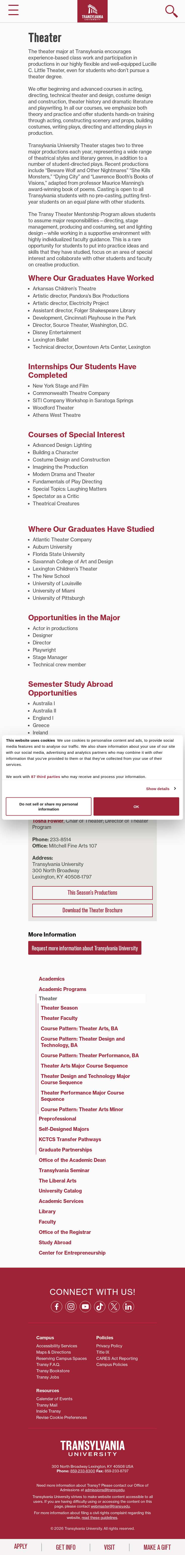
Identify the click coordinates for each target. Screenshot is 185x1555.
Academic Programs (62, 989)
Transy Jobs (47, 1377)
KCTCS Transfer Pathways (70, 1139)
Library (47, 1211)
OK (136, 806)
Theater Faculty (59, 1018)
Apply (20, 1546)
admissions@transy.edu (105, 1490)
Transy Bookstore (53, 1370)
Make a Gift (157, 1547)
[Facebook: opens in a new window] (56, 1306)
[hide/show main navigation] (13, 10)
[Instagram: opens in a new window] (71, 1306)
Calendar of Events (54, 1398)
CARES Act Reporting (117, 1358)
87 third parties (45, 776)
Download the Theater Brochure (92, 910)
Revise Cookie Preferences (61, 1417)
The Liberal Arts (57, 1181)
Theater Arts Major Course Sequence (84, 1066)
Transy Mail (46, 1405)
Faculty (47, 1222)
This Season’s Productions (92, 893)
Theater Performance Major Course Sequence (82, 1096)
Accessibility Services (56, 1345)
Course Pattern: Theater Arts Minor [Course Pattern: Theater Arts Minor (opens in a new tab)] (82, 1109)
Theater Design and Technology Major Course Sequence (85, 1079)
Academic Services (61, 1201)
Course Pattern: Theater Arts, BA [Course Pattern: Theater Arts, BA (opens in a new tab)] (79, 1028)
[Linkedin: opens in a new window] (128, 1306)
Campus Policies (112, 1364)
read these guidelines (99, 1517)
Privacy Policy (109, 1345)
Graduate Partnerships (65, 1150)
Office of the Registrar (65, 1232)
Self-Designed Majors (64, 1129)
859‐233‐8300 (82, 1471)
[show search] (171, 11)
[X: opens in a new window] (114, 1306)
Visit (109, 1547)
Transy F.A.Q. (48, 1364)
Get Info (66, 1547)
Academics (52, 979)
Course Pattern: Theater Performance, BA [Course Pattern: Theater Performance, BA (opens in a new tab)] (90, 1055)
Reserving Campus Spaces (61, 1358)
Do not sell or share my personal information (48, 806)
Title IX (102, 1352)
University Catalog (60, 1191)
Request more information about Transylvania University (85, 948)
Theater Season (59, 1008)
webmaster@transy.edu (110, 1506)
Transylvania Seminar (64, 1170)
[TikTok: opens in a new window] (99, 1306)
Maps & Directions (53, 1352)
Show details (158, 788)
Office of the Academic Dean (72, 1160)
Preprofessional (57, 1119)
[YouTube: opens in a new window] (85, 1306)
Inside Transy (48, 1411)
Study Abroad (55, 1242)
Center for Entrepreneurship (72, 1253)
